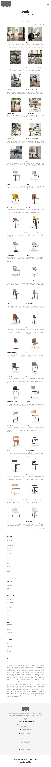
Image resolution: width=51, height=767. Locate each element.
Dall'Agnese (10, 545)
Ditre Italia (9, 550)
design (9, 629)
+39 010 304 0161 (26, 746)
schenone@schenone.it (26, 733)
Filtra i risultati (25, 21)
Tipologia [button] (10, 640)
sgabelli (9, 651)
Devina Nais (10, 548)
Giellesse (9, 556)
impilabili (9, 646)
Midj (8, 561)
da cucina (9, 585)
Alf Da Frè (9, 540)
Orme (8, 563)
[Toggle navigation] (48, 4)
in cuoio (9, 600)
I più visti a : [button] (11, 659)
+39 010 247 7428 (26, 730)
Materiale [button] (10, 596)
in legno (9, 605)
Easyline (9, 553)
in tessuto (9, 615)
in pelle (9, 610)
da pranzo (9, 588)
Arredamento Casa (25, 15)
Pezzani (9, 569)
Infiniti (8, 558)
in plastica (9, 613)
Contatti (28, 761)
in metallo (9, 607)
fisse (8, 644)
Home (17, 15)
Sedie (33, 15)
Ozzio (8, 566)
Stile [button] (8, 623)
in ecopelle (10, 602)
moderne (9, 632)
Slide (8, 574)
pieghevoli (9, 649)
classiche (9, 627)
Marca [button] (9, 536)
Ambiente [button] (10, 581)
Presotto (9, 571)
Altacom (9, 543)
